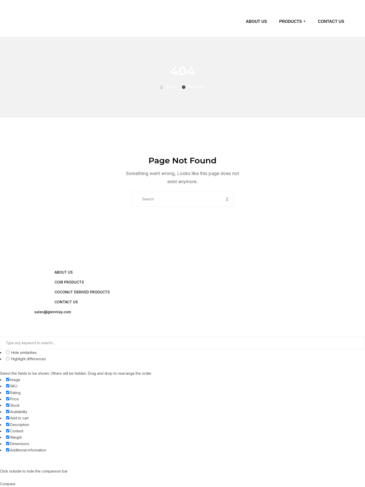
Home (172, 86)
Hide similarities (21, 352)
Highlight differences (26, 359)
